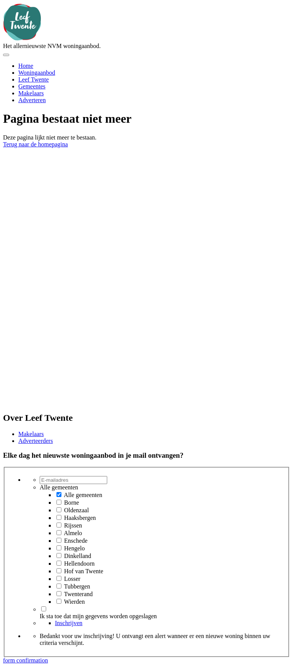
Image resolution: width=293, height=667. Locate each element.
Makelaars (31, 93)
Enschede (75, 540)
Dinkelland (77, 556)
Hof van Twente (83, 571)
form (9, 660)
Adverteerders (35, 441)
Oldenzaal (76, 510)
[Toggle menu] (6, 55)
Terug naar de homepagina (35, 144)
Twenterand (78, 594)
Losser (72, 579)
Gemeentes (31, 86)
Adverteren (32, 100)
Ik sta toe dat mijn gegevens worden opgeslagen (98, 616)
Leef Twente (33, 79)
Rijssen (73, 525)
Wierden (74, 601)
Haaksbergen (80, 518)
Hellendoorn (79, 563)
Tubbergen (77, 586)
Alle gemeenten (83, 495)
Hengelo (74, 548)
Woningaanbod (36, 72)
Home (25, 66)
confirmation (32, 660)
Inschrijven (68, 623)
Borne (71, 502)
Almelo (73, 533)
